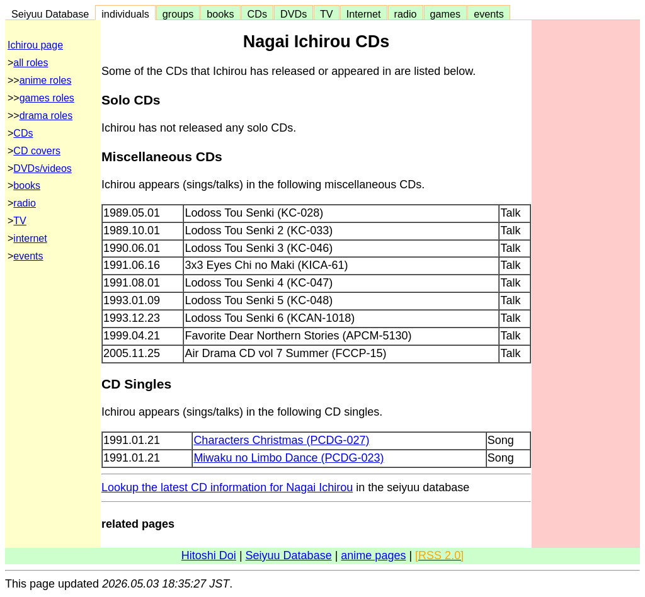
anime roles (46, 80)
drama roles (46, 115)
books (220, 14)
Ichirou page (35, 45)
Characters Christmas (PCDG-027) (281, 440)
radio (406, 14)
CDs (257, 14)
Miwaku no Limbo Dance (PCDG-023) (288, 458)
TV (326, 14)
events (489, 14)
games (446, 14)
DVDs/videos (42, 168)
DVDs (293, 14)
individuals (125, 14)
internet (30, 238)
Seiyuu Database (50, 14)
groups (178, 14)
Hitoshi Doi (208, 555)
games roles (47, 98)
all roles (30, 62)
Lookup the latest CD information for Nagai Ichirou (227, 487)
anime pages (373, 555)
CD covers (36, 150)
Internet (364, 14)
